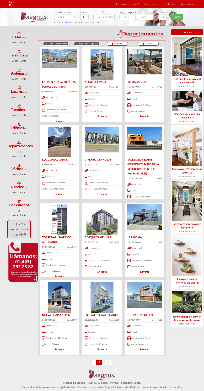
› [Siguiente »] (109, 362)
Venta (15, 42)
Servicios (151, 4)
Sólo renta (148, 44)
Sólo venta (117, 44)
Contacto (187, 4)
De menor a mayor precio (56, 44)
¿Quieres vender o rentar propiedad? (19, 229)
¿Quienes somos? (127, 4)
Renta (23, 42)
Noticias (169, 4)
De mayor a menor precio (86, 44)
